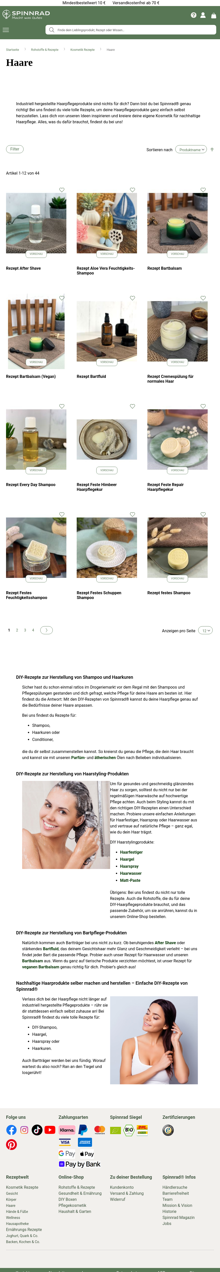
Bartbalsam (32, 961)
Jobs (166, 1223)
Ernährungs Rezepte (24, 1229)
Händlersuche (174, 1187)
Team (167, 1199)
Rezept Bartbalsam (164, 268)
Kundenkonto (122, 1187)
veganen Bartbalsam (40, 967)
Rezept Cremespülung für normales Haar (170, 379)
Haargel (127, 859)
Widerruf (117, 1199)
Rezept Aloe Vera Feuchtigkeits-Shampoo (106, 270)
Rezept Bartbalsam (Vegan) (31, 376)
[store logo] (26, 15)
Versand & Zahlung (127, 1193)
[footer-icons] (11, 1131)
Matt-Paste (130, 880)
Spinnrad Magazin (178, 1217)
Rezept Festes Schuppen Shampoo (99, 595)
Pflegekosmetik (72, 1205)
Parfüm (77, 757)
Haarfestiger (131, 852)
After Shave (165, 942)
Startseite (13, 50)
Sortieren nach (159, 149)
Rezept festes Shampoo (168, 592)
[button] (62, 189)
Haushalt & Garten (75, 1211)
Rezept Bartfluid (91, 376)
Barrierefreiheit (175, 1193)
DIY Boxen (68, 1199)
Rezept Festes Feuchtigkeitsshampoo (26, 595)
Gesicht (12, 1193)
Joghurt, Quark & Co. (22, 1236)
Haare (10, 1206)
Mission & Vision (177, 1205)
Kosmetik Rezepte (82, 50)
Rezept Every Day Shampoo (31, 484)
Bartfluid (51, 948)
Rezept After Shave (23, 268)
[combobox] (130, 30)
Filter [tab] (14, 149)
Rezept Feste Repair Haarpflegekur (165, 487)
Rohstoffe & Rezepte (45, 50)
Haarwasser (131, 873)
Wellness (13, 1218)
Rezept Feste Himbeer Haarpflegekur (97, 487)
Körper (11, 1200)
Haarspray (129, 866)
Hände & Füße (17, 1212)
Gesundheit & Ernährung (80, 1193)
